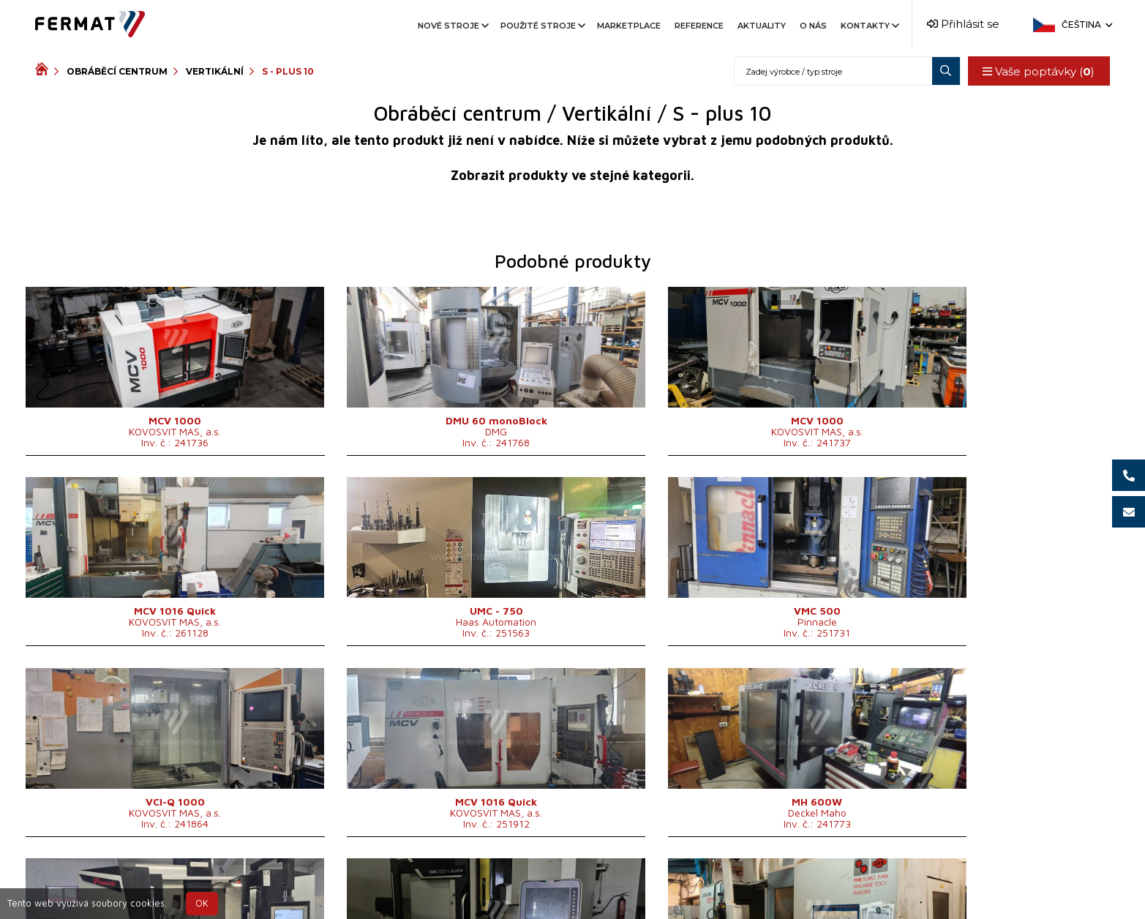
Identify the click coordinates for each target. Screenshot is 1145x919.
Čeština (1086, 24)
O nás (813, 25)
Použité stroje (541, 25)
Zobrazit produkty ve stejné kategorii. (572, 175)
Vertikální (215, 71)
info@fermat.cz (704, 883)
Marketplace (629, 25)
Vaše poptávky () (1039, 71)
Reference (699, 25)
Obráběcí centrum (117, 71)
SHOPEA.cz (146, 883)
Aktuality (761, 25)
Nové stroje (452, 25)
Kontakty (869, 25)
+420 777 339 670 (595, 883)
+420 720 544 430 (474, 883)
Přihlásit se (963, 24)
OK (202, 903)
